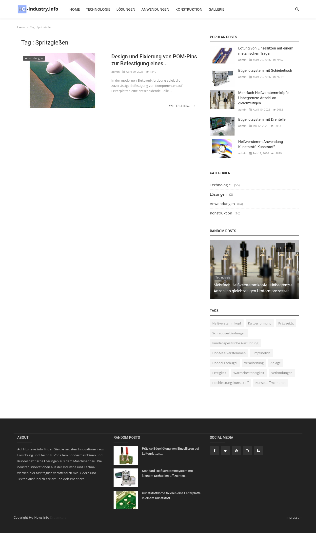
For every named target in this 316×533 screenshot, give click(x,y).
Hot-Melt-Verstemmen (229, 353)
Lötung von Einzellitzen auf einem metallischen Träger (265, 51)
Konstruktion (188, 9)
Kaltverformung (260, 323)
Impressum (293, 517)
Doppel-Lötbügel (224, 363)
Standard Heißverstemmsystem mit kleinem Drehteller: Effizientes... (167, 473)
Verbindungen (282, 373)
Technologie (98, 9)
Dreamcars (58, 517)
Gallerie (216, 9)
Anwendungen (155, 9)
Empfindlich (261, 353)
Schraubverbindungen (228, 333)
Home (74, 9)
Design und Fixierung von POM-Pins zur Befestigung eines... (154, 60)
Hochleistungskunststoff (230, 382)
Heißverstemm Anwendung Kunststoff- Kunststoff (260, 144)
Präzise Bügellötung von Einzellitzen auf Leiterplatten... (170, 451)
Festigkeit (219, 373)
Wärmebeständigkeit (248, 373)
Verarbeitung (254, 363)
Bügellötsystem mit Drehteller (262, 119)
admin (115, 72)
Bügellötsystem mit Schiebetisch (265, 70)
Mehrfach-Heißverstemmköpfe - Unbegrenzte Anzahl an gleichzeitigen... (264, 98)
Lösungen (125, 9)
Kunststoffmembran (271, 382)
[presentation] (280, 247)
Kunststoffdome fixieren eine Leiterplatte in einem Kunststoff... (171, 495)
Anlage (276, 363)
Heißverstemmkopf (226, 323)
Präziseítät (286, 323)
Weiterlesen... (182, 106)
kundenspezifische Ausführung (235, 343)
